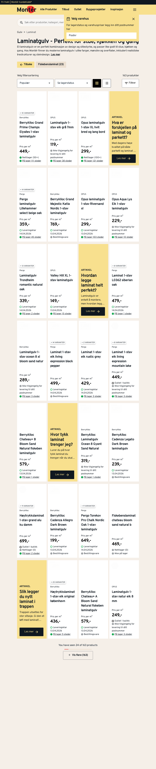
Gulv (19, 32)
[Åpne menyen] (134, 10)
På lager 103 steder (94, 244)
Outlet (77, 9)
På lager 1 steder (123, 328)
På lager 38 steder (62, 168)
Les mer (55, 54)
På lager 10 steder (124, 244)
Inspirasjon (116, 9)
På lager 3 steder (31, 411)
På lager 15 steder (62, 328)
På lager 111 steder (31, 168)
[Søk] (20, 22)
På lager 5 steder (62, 652)
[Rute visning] (97, 83)
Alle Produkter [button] (48, 9)
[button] (35, 83)
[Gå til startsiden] (26, 9)
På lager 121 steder (93, 168)
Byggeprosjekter (95, 9)
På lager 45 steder (31, 244)
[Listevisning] (106, 83)
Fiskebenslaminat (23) (51, 64)
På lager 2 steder (31, 328)
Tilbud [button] (65, 9)
